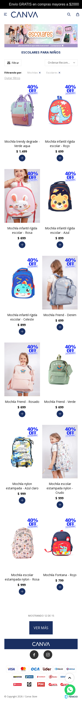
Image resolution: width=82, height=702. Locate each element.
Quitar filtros (12, 78)
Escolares (51, 72)
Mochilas (32, 72)
